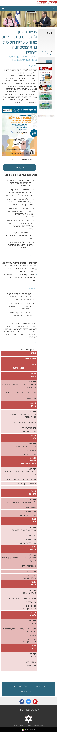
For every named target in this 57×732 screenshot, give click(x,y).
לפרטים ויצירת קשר (28, 709)
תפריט (27, 8)
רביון (25, 730)
